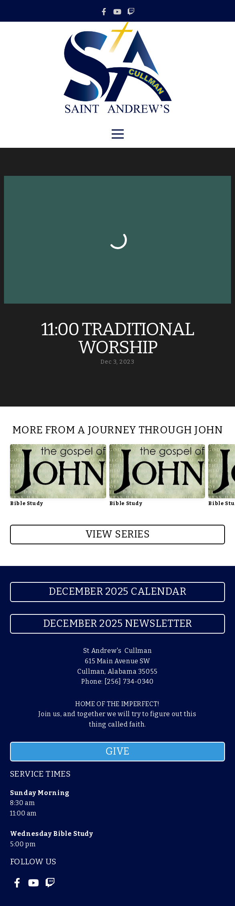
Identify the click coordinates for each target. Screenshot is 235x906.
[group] (58, 478)
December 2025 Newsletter (117, 624)
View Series (117, 534)
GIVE (118, 751)
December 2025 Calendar (117, 592)
